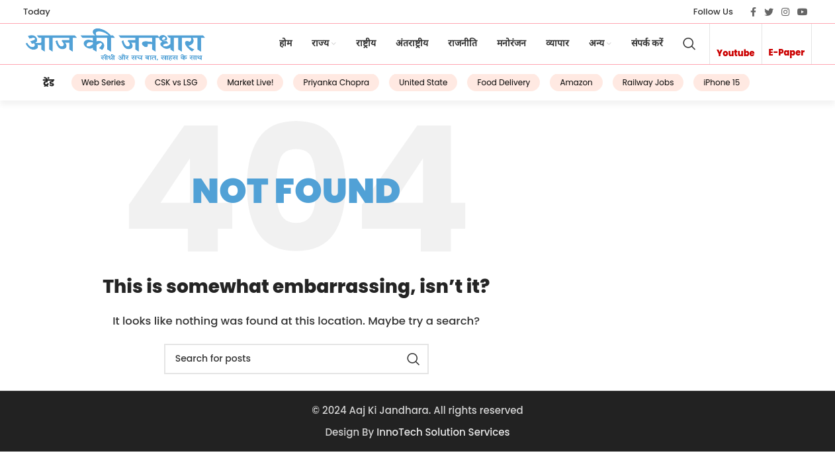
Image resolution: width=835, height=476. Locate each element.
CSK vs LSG (160, 87)
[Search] (689, 47)
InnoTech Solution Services (442, 435)
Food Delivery (487, 87)
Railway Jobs (632, 87)
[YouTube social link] (802, 11)
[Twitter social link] (768, 11)
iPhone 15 (705, 87)
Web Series (87, 87)
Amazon (560, 87)
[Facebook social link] (753, 11)
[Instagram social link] (785, 11)
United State (407, 87)
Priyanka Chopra (320, 87)
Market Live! (234, 87)
